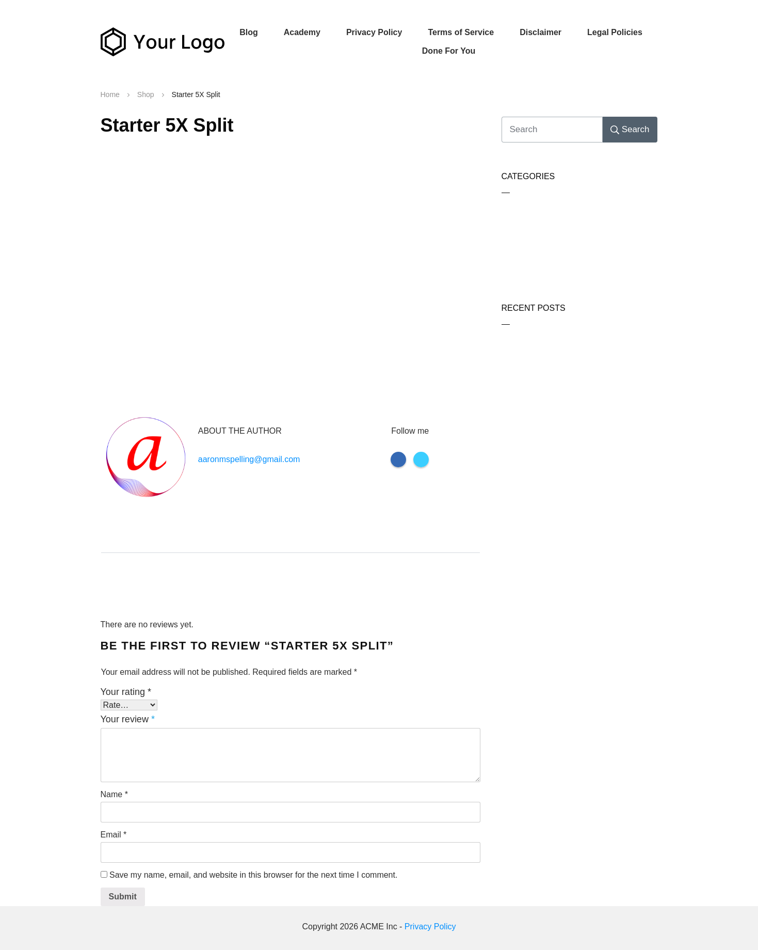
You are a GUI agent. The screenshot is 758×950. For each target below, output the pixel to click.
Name (114, 794)
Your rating (126, 692)
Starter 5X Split (167, 125)
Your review (128, 719)
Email (114, 834)
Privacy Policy (430, 926)
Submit (123, 896)
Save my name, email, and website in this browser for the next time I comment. (253, 874)
